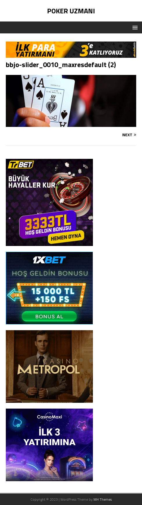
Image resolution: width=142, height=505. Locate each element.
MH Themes (103, 499)
